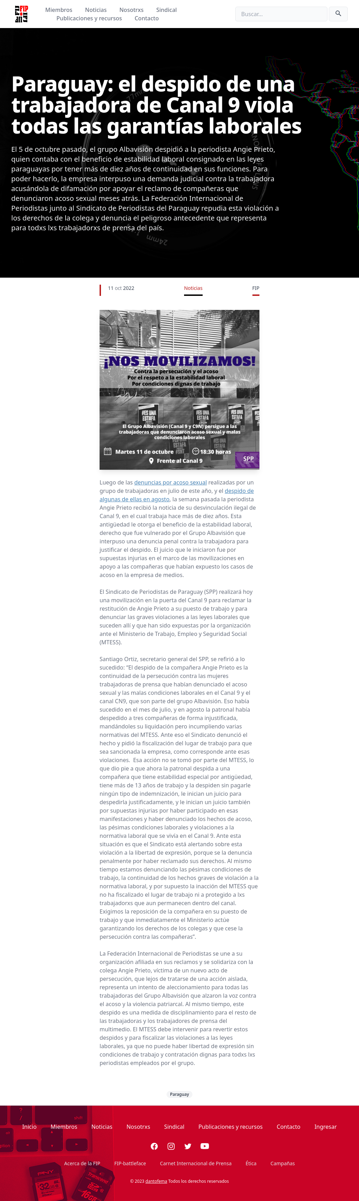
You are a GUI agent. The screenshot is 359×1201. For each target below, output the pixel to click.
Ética (251, 1163)
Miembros (59, 10)
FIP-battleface (130, 1163)
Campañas (283, 1163)
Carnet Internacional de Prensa (195, 1163)
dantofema (156, 1181)
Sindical (166, 10)
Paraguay (179, 1094)
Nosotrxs (132, 10)
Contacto (147, 18)
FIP (255, 288)
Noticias (96, 10)
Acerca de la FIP (82, 1163)
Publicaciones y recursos (89, 18)
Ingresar (325, 1127)
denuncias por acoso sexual (170, 482)
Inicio (29, 1127)
